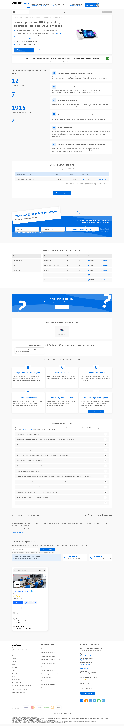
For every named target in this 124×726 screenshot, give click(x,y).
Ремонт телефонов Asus (48, 650)
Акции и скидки (74, 12)
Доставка (59, 12)
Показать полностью (18, 533)
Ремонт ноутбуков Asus (48, 654)
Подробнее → (104, 260)
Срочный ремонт (34, 12)
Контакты (94, 12)
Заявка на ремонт (85, 12)
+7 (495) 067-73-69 (59, 4)
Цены (42, 12)
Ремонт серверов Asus (48, 671)
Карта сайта (15, 700)
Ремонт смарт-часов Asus (48, 689)
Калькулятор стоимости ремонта (21, 686)
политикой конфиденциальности (36, 232)
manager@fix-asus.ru (86, 670)
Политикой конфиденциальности (47, 553)
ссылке (20, 695)
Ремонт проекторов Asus (48, 685)
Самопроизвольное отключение (53, 275)
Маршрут (18, 604)
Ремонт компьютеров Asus (49, 668)
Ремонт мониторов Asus (48, 664)
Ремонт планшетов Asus (48, 682)
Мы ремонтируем (20, 12)
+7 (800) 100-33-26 (76, 4)
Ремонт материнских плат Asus (50, 675)
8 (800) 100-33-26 (85, 661)
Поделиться (81, 702)
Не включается (48, 260)
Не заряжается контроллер (51, 265)
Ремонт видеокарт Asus (48, 657)
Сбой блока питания (50, 280)
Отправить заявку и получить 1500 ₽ (66, 229)
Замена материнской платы (25, 179)
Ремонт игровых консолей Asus (50, 661)
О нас (48, 12)
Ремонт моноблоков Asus (48, 678)
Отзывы (53, 12)
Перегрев (46, 270)
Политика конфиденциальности (62, 715)
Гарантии (65, 12)
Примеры (14, 662)
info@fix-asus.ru (85, 665)
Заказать (102, 179)
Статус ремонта (107, 12)
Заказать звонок (62, 307)
